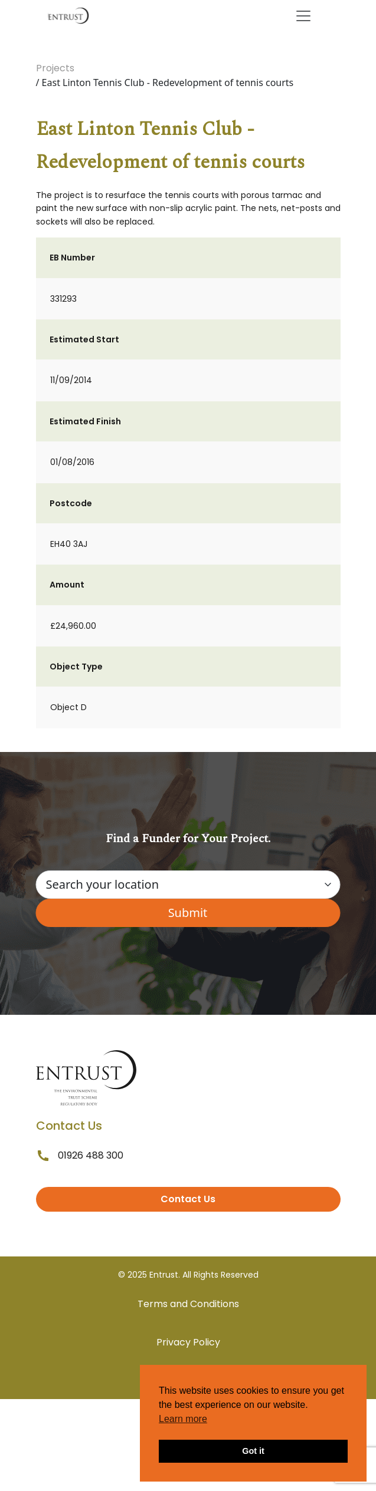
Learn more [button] (183, 1419)
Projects (55, 68)
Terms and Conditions (188, 1304)
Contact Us (188, 1199)
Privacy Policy (188, 1342)
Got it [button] (253, 1451)
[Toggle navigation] (303, 16)
